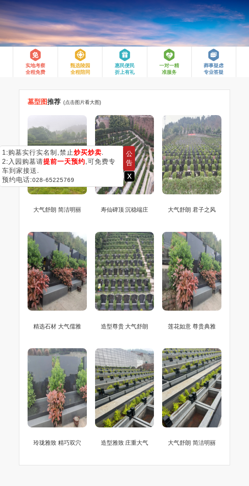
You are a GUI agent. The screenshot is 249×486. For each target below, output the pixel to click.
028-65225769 (53, 180)
